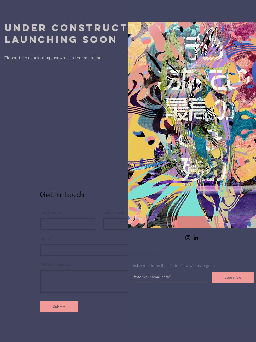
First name (51, 212)
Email (46, 238)
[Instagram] (188, 237)
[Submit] (59, 306)
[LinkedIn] (196, 237)
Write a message (56, 264)
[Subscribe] (233, 277)
